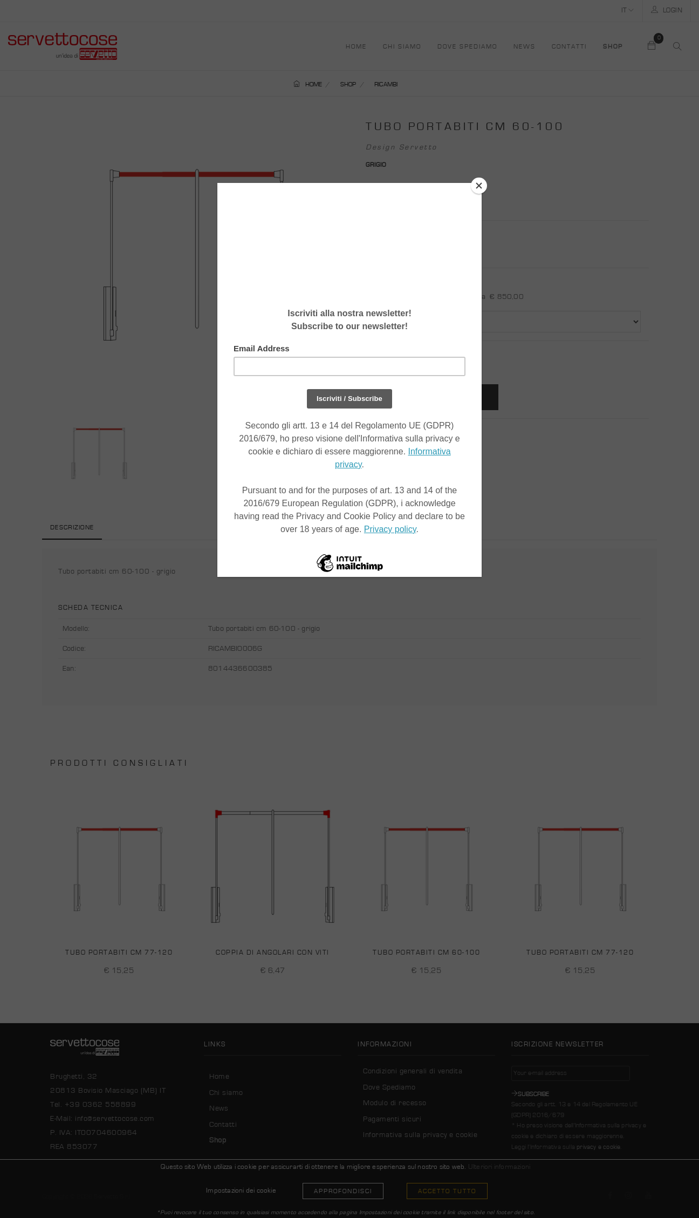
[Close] (479, 186)
